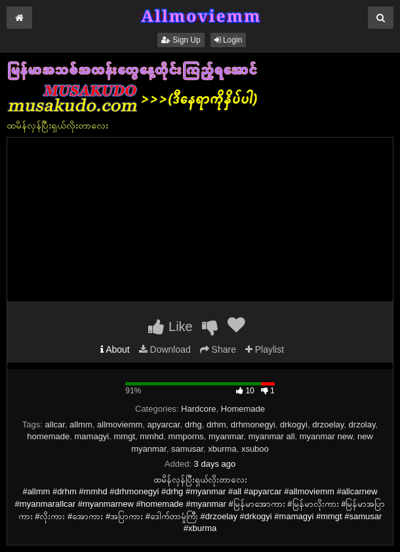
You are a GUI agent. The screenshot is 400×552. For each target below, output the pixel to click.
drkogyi (294, 424)
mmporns (186, 436)
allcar (55, 424)
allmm (81, 424)
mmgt (125, 436)
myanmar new (326, 436)
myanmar (226, 436)
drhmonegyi (253, 424)
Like (170, 326)
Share (218, 349)
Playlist (264, 349)
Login (228, 40)
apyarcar (164, 424)
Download (165, 349)
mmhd (151, 436)
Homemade (243, 409)
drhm (216, 424)
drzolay (362, 424)
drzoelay (328, 424)
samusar (187, 449)
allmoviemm (119, 424)
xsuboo (255, 449)
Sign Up (181, 40)
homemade (48, 436)
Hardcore (198, 409)
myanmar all (272, 436)
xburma (222, 449)
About (115, 349)
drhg (193, 424)
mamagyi (92, 436)
